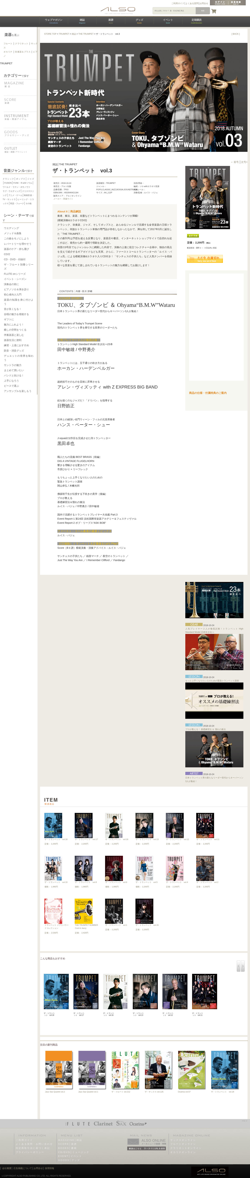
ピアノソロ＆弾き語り (16, 289)
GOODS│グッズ (69, 1160)
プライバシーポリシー (30, 1152)
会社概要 (6, 1168)
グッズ (139, 21)
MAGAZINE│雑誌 (70, 1140)
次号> (244, 162)
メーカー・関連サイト (63, 199)
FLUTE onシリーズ (15, 273)
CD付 (7, 254)
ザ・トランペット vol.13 (147, 839)
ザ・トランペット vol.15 (147, 925)
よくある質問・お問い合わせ (34, 1144)
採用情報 (49, 1168)
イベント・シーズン (15, 279)
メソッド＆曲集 (12, 233)
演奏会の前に (11, 284)
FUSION (8, 183)
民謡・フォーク (17, 203)
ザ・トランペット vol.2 (207, 882)
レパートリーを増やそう (17, 243)
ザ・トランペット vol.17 (86, 839)
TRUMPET (64, 34)
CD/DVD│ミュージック (74, 1152)
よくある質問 (191, 3)
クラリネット (21, 43)
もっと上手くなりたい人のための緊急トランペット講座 (212, 680)
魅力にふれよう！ (14, 324)
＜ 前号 (235, 162)
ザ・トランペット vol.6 (116, 882)
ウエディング (11, 228)
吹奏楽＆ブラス (23, 52)
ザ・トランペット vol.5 (146, 882)
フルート (8, 43)
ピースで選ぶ (11, 385)
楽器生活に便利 (12, 340)
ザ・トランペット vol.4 (177, 882)
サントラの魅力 (12, 365)
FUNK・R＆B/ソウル (22, 183)
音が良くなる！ (12, 309)
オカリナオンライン (183, 1152)
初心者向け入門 (12, 294)
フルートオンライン (183, 1144)
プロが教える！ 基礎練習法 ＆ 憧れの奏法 (205, 729)
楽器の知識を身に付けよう (18, 301)
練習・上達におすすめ (16, 345)
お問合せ (204, 3)
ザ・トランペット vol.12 (177, 839)
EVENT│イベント (70, 1156)
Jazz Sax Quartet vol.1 (88, 1092)
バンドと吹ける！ (14, 375)
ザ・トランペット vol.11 (207, 839)
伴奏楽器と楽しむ (14, 334)
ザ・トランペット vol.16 (116, 839)
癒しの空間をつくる (15, 329)
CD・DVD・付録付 (15, 259)
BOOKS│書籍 (67, 1148)
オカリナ (8, 52)
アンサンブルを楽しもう (17, 391)
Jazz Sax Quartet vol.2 (55, 1092)
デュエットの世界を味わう (18, 357)
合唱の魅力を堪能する (16, 314)
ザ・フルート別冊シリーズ (18, 266)
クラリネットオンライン (186, 1148)
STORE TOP (50, 34)
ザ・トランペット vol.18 (55, 839)
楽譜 (110, 21)
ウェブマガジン (53, 21)
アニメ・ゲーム (15, 195)
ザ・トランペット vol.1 (116, 925)
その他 (28, 203)
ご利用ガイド (177, 3)
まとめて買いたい (14, 370)
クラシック (8, 179)
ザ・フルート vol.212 (121, 1092)
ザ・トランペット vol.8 (86, 882)
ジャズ (30, 179)
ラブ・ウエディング (12, 191)
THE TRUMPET (85, 34)
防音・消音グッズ (14, 350)
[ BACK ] (236, 34)
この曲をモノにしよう (16, 238)
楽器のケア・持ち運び (16, 249)
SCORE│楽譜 (67, 1144)
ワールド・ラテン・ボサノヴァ (16, 187)
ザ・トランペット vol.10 (55, 882)
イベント (168, 21)
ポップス (21, 179)
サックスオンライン (183, 1140)
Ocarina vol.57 (184, 1092)
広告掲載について (22, 1168)
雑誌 (82, 21)
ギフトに (9, 319)
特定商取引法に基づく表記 (33, 1148)
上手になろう (11, 380)
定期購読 (196, 21)
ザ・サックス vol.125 (154, 1092)
